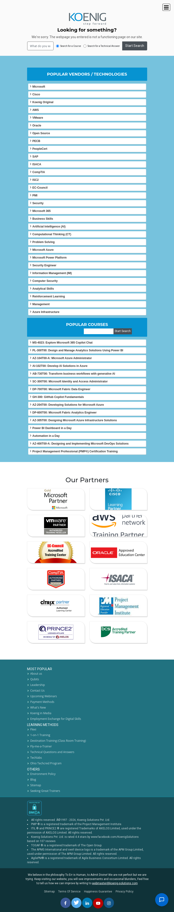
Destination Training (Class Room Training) (58, 741)
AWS (35, 110)
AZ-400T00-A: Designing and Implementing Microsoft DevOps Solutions (80, 443)
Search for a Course (68, 46)
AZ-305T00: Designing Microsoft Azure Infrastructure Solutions (74, 420)
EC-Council (40, 187)
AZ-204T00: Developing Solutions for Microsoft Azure (68, 404)
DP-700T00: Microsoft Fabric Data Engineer (61, 389)
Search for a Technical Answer (101, 46)
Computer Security (45, 281)
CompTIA (38, 172)
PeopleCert (39, 148)
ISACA (36, 164)
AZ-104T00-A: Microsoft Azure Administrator (62, 358)
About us (36, 674)
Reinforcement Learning (48, 296)
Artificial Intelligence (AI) (49, 226)
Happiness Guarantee (98, 891)
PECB (36, 141)
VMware (37, 117)
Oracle (36, 125)
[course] (99, 331)
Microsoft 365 (41, 211)
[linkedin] (87, 903)
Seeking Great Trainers (45, 791)
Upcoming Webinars (43, 696)
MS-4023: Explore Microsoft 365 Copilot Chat (62, 342)
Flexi (33, 729)
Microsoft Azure (43, 249)
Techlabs (36, 758)
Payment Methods (42, 702)
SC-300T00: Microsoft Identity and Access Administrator (70, 381)
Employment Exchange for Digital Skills (55, 719)
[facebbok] (66, 903)
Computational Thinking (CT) (51, 234)
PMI (34, 195)
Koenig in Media (40, 713)
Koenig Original (42, 102)
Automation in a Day (46, 436)
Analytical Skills (43, 288)
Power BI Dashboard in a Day (52, 428)
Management (41, 304)
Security (38, 203)
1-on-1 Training (40, 735)
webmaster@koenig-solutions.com (115, 883)
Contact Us (37, 691)
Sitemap (35, 785)
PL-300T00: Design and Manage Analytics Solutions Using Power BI (77, 350)
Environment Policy (43, 774)
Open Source (41, 133)
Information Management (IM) (52, 273)
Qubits (34, 679)
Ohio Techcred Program (46, 763)
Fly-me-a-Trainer (41, 746)
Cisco (36, 94)
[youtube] (98, 903)
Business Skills (42, 218)
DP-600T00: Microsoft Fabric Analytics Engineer (64, 412)
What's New (38, 707)
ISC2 (35, 180)
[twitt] (76, 903)
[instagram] (109, 903)
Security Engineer (44, 265)
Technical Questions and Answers (52, 752)
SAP (35, 156)
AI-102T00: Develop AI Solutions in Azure (60, 366)
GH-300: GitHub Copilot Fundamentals (58, 397)
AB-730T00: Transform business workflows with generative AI (73, 373)
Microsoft (38, 86)
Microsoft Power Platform (49, 257)
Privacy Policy (125, 891)
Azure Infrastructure (46, 312)
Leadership (37, 685)
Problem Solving (43, 242)
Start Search (134, 46)
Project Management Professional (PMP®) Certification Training (75, 451)
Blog (33, 780)
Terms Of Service (69, 891)
